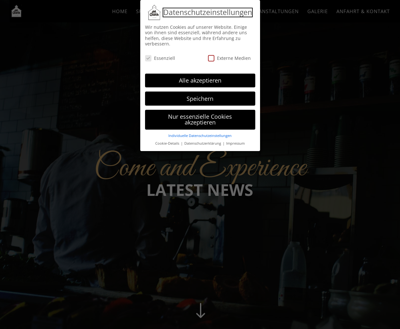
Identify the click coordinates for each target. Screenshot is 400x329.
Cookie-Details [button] (167, 142)
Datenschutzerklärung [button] (203, 142)
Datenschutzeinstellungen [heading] (207, 11)
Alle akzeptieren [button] (200, 79)
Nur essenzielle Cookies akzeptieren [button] (200, 118)
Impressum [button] (235, 142)
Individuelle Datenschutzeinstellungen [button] (200, 134)
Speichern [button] (200, 97)
